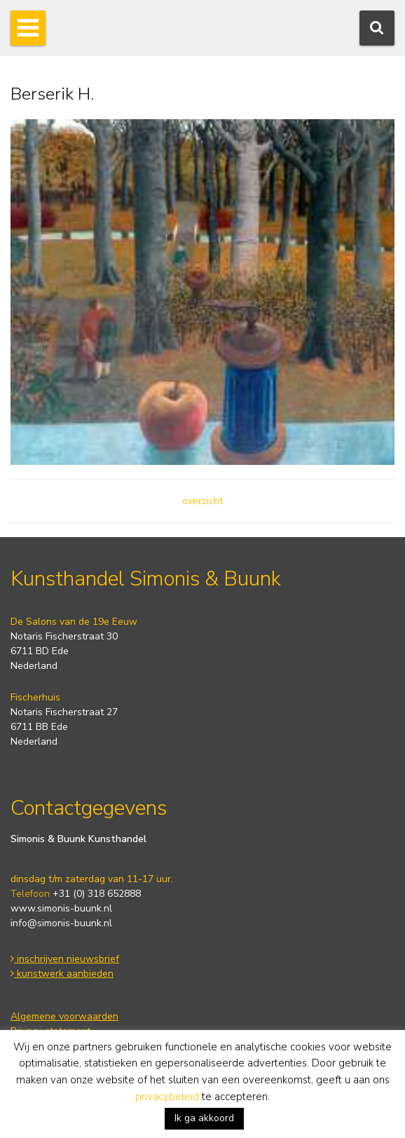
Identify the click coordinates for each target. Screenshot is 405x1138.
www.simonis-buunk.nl (61, 908)
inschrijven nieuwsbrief (65, 959)
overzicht (202, 501)
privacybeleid (167, 1097)
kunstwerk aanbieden (62, 973)
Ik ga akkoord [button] (204, 1118)
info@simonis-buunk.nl (61, 923)
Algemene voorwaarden (64, 1016)
